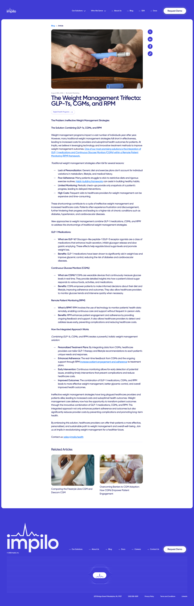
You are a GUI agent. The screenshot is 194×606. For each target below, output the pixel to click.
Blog (130, 11)
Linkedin (184, 596)
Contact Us (153, 549)
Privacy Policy (149, 596)
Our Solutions (79, 11)
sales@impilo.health (73, 437)
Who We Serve (98, 11)
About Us (116, 11)
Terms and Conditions (167, 596)
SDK (142, 11)
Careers (136, 549)
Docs (153, 11)
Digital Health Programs (63, 112)
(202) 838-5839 (133, 596)
